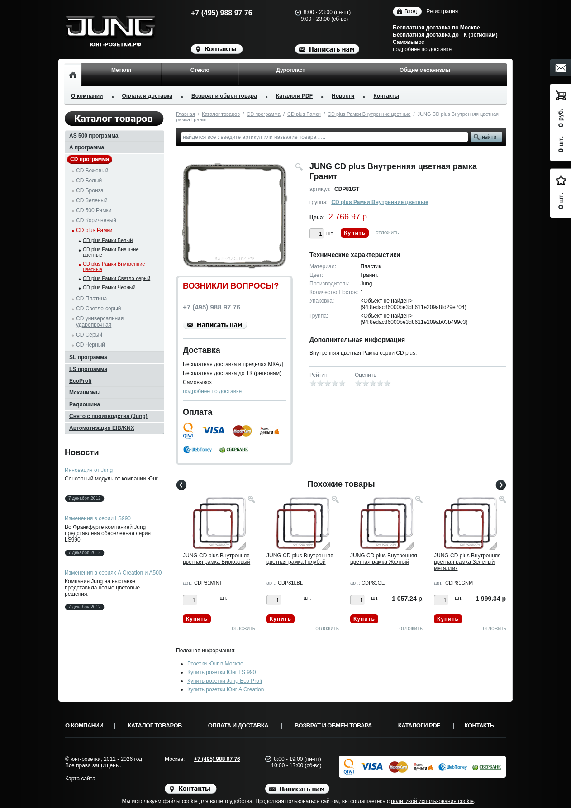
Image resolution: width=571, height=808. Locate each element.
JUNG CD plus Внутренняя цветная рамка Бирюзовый (216, 558)
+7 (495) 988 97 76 (213, 13)
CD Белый (89, 180)
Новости (343, 96)
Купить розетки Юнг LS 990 (221, 672)
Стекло (199, 70)
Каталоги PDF (294, 96)
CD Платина (91, 298)
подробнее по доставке (422, 49)
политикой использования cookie (432, 801)
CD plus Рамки (304, 114)
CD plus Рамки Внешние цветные (111, 252)
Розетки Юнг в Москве (215, 664)
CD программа (264, 114)
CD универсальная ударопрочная (100, 321)
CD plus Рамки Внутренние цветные (369, 114)
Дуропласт (290, 70)
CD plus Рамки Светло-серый (116, 278)
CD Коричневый (96, 220)
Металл (121, 70)
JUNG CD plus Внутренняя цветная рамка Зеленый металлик (467, 561)
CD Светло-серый (98, 308)
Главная (185, 114)
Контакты (386, 96)
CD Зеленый (92, 200)
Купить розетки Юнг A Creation (225, 689)
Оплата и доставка (147, 96)
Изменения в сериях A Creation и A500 (113, 573)
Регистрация (442, 11)
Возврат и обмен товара (224, 96)
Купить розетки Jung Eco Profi (224, 681)
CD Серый (89, 335)
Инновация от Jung (89, 470)
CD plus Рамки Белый (108, 240)
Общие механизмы (425, 70)
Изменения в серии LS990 (98, 518)
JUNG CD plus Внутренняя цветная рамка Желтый (383, 558)
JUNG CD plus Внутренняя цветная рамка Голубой (299, 558)
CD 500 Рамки (94, 210)
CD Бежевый (92, 170)
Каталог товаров (221, 114)
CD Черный (90, 345)
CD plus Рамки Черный (109, 287)
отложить (387, 232)
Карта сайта (80, 778)
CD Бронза (90, 190)
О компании (87, 96)
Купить (355, 233)
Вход (410, 11)
